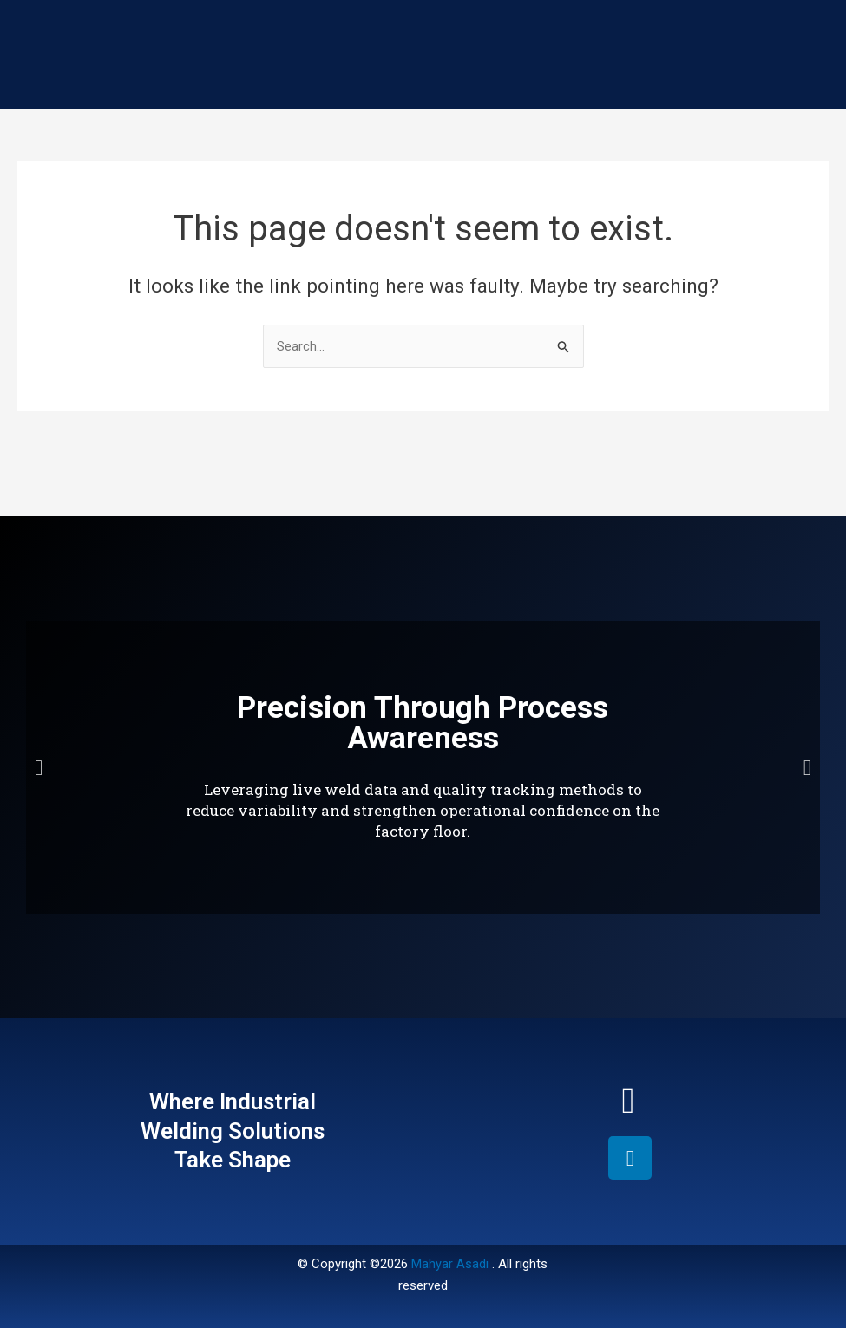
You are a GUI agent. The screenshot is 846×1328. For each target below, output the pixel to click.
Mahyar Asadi (450, 1264)
